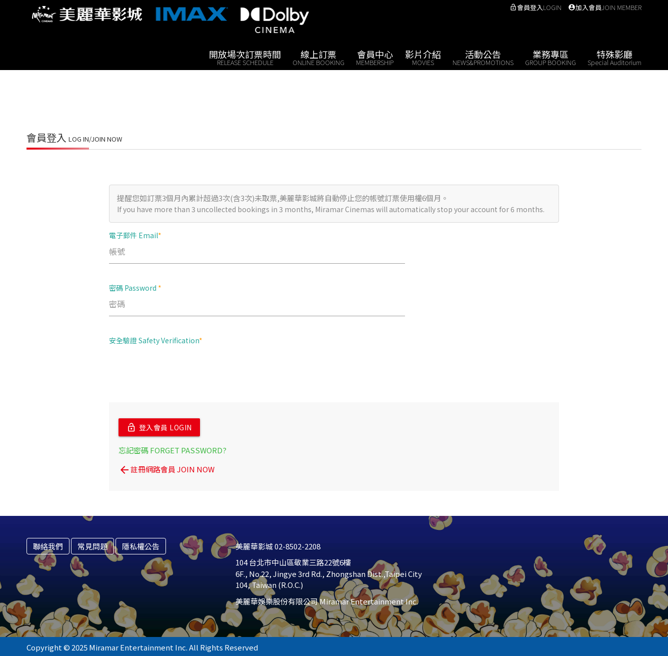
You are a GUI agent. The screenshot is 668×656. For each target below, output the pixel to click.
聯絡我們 (48, 543)
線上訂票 (318, 57)
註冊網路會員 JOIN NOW (166, 467)
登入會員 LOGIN (159, 426)
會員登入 (536, 7)
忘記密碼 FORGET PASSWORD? (172, 448)
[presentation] (185, 372)
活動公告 (483, 57)
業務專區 (550, 57)
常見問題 (93, 543)
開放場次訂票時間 (245, 57)
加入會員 (605, 7)
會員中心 (375, 57)
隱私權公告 (141, 543)
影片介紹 (423, 57)
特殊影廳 (615, 57)
